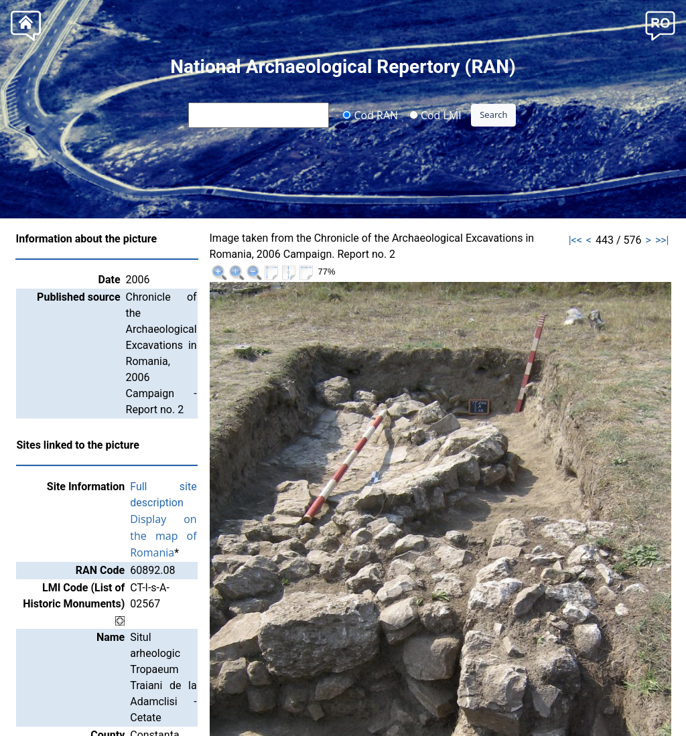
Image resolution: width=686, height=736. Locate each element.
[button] (660, 24)
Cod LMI (435, 114)
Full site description (189, 406)
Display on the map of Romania (221, 422)
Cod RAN (370, 114)
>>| (662, 240)
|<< (575, 240)
